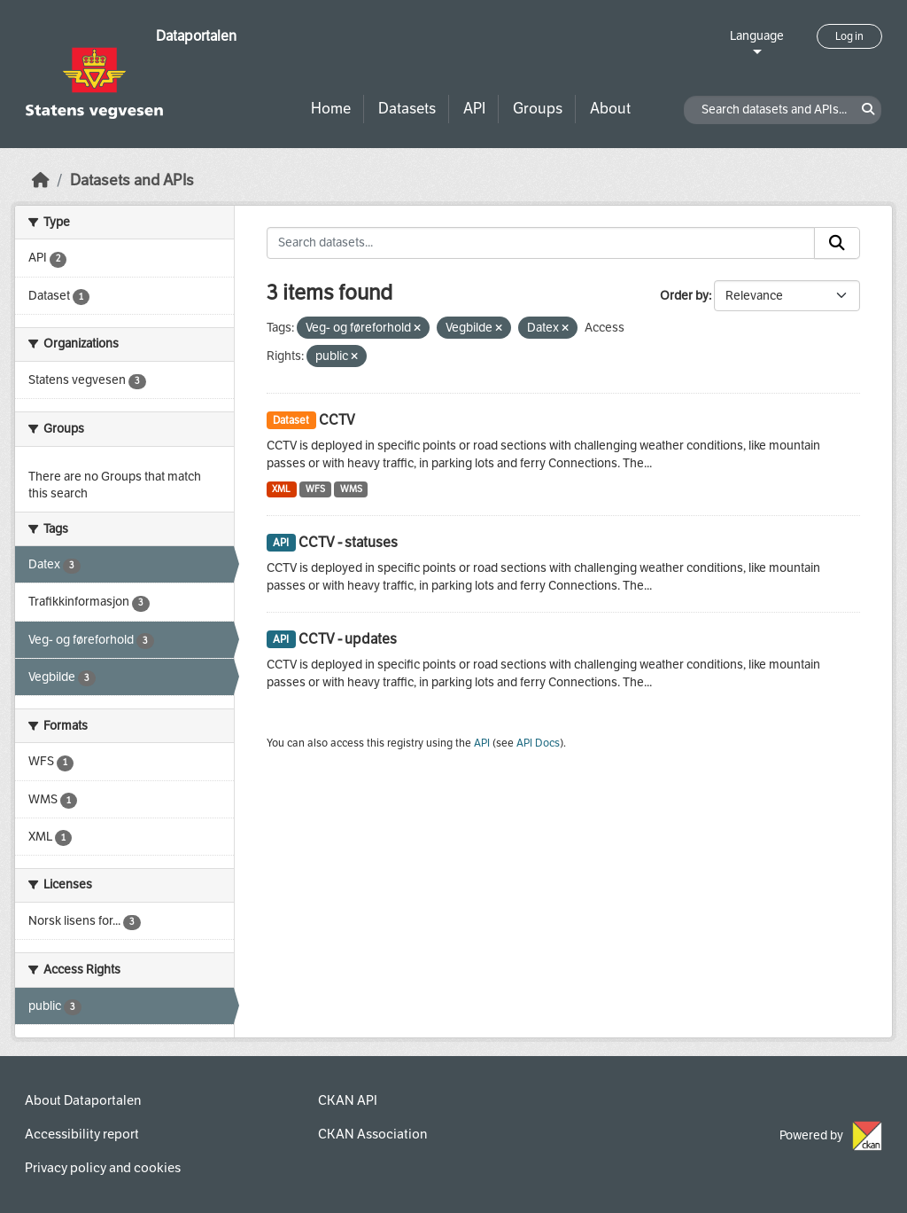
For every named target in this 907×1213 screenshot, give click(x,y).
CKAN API (347, 1100)
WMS (351, 489)
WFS (315, 489)
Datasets (407, 108)
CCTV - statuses (348, 542)
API (474, 108)
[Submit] (837, 243)
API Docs (538, 743)
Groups (537, 108)
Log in (849, 36)
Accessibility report (82, 1134)
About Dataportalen (83, 1100)
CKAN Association (372, 1134)
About (610, 108)
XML (281, 489)
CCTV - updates (347, 638)
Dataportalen (196, 35)
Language (757, 35)
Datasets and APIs (132, 180)
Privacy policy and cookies (103, 1168)
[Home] (41, 180)
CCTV (337, 419)
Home (331, 108)
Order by (684, 295)
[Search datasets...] (541, 243)
